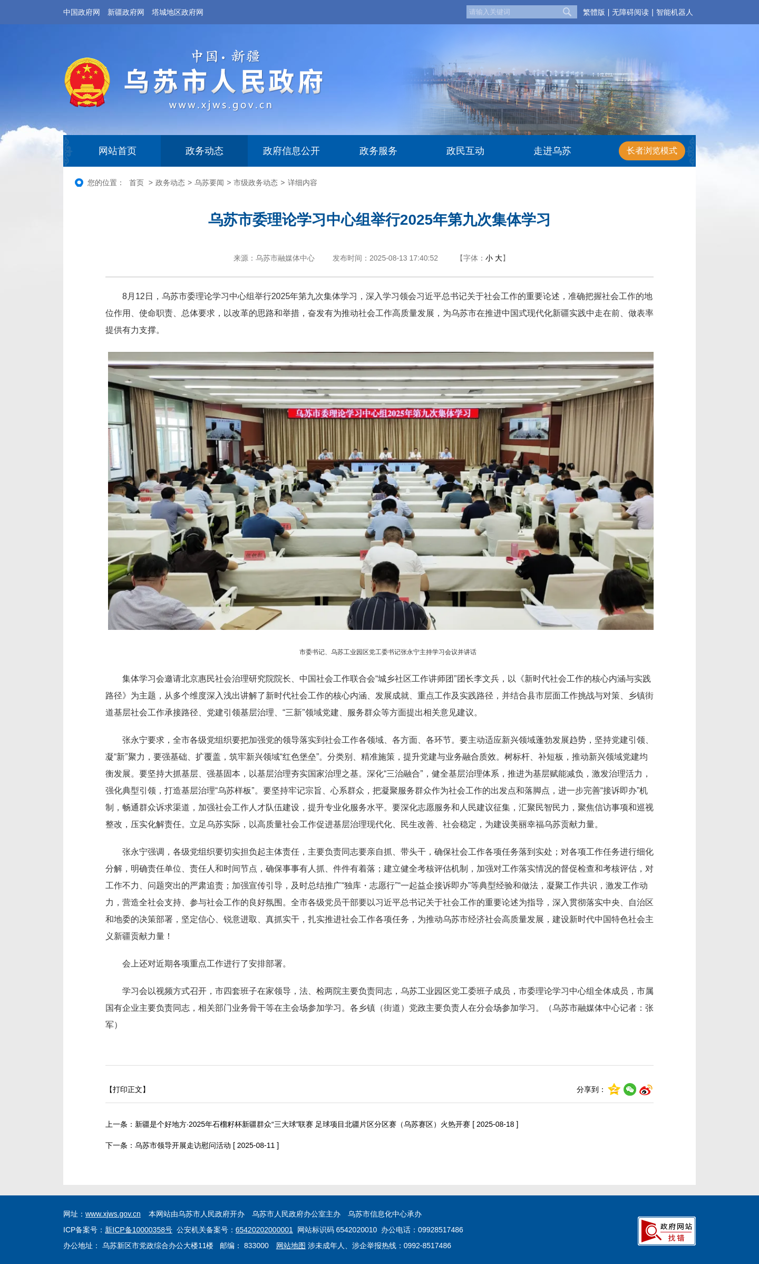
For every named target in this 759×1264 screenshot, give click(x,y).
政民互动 (465, 151)
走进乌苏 (552, 151)
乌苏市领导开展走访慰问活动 (183, 1145)
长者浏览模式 (652, 150)
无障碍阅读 (630, 12)
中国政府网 (81, 12)
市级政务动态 (255, 182)
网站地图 (291, 1245)
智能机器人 (674, 12)
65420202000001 (264, 1229)
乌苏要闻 (209, 182)
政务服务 (378, 151)
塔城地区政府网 (177, 12)
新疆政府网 (126, 12)
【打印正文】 (127, 1089)
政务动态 (204, 151)
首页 (136, 182)
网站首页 (118, 151)
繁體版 (594, 12)
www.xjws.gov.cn (113, 1214)
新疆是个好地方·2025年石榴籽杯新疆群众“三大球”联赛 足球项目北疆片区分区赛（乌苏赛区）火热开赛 (302, 1124)
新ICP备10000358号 (138, 1229)
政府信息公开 (291, 151)
